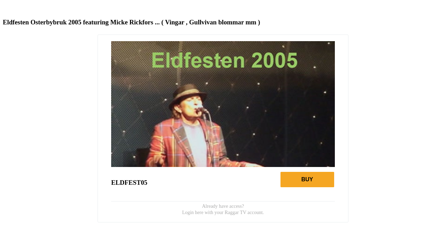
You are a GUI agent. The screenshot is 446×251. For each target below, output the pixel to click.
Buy (307, 179)
